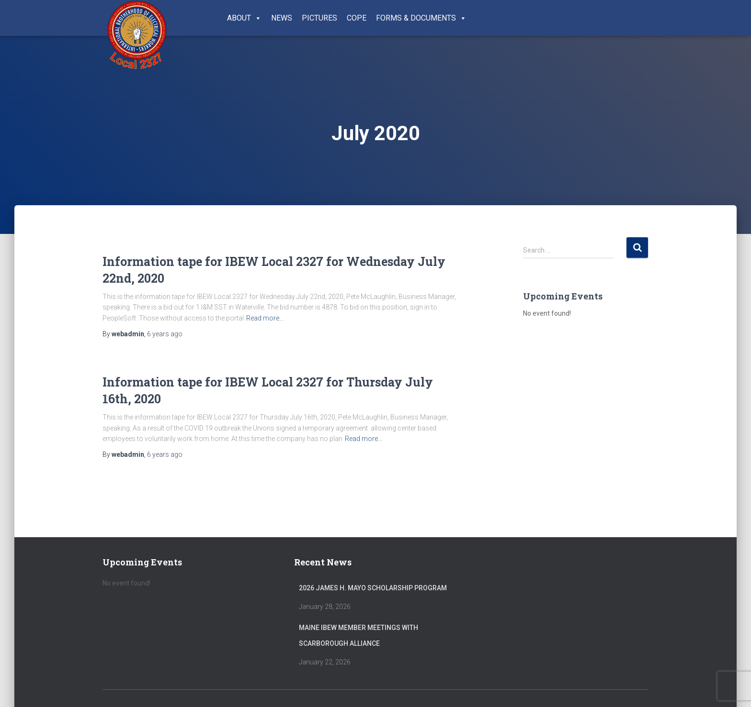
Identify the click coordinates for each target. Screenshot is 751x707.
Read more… (265, 318)
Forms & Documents (421, 17)
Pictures (319, 17)
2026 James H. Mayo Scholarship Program (373, 588)
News (281, 17)
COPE (356, 17)
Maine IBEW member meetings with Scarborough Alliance (358, 636)
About (244, 17)
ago (164, 334)
